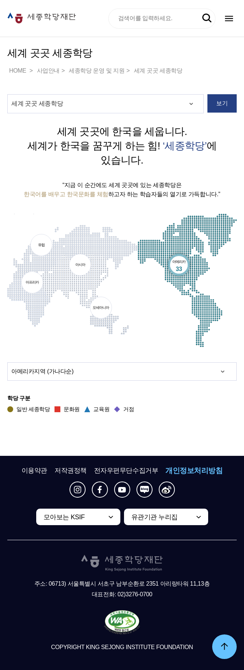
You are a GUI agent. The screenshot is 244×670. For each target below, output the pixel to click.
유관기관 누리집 (154, 517)
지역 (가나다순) (42, 372)
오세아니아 (101, 308)
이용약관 (34, 470)
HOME (18, 70)
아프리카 (32, 283)
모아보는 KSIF (64, 517)
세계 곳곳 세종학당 (158, 70)
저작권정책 (71, 470)
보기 (222, 103)
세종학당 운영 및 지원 (97, 70)
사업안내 (48, 70)
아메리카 (179, 266)
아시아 (80, 265)
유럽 (41, 245)
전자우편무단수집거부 (126, 470)
